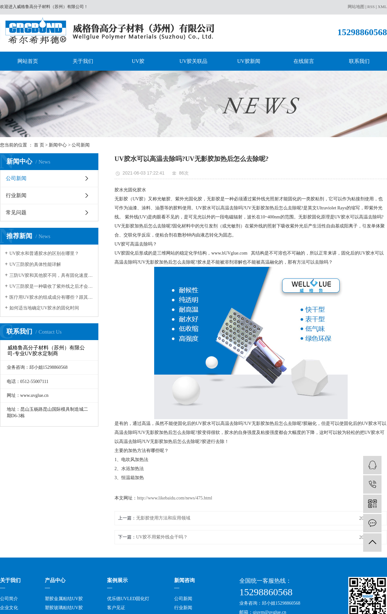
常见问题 (16, 212)
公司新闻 (81, 145)
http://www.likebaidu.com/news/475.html (174, 498)
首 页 (39, 145)
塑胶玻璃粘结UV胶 (64, 607)
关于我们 (83, 61)
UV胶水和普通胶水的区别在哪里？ (44, 253)
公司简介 (9, 598)
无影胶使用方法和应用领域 (163, 518)
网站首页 (27, 61)
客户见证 (116, 607)
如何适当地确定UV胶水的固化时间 (44, 308)
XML (382, 6)
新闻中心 (58, 145)
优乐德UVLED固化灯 (128, 598)
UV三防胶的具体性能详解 (35, 264)
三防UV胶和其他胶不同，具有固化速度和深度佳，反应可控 (51, 275)
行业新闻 (16, 195)
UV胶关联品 (193, 61)
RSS (371, 6)
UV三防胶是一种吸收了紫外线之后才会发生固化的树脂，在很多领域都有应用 (51, 286)
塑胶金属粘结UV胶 (64, 598)
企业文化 (9, 607)
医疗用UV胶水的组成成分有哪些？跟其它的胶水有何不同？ (51, 297)
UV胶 (138, 61)
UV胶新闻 (248, 61)
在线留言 (303, 61)
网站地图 (356, 6)
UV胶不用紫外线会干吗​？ (162, 537)
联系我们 (359, 61)
